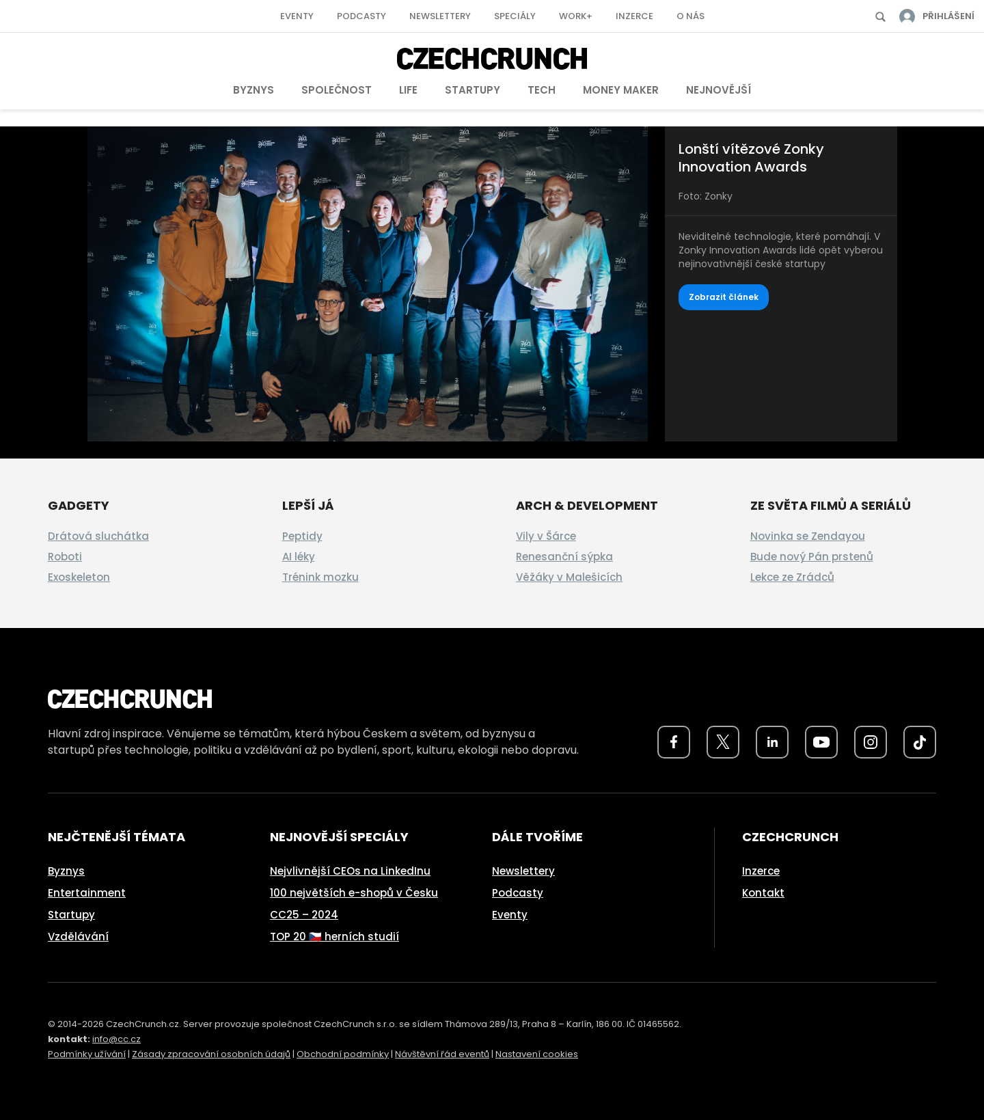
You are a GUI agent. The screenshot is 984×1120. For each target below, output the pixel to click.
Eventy (297, 16)
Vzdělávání (78, 936)
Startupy (472, 90)
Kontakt (763, 893)
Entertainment (87, 893)
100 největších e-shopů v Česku (354, 893)
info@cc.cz (116, 1039)
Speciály (515, 16)
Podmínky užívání (87, 1054)
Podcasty (361, 16)
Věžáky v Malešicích (569, 577)
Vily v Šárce (546, 536)
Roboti (65, 556)
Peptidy (302, 536)
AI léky (298, 556)
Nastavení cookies (536, 1054)
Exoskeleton (79, 577)
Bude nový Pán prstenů (811, 556)
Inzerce (634, 16)
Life (408, 90)
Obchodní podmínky (343, 1054)
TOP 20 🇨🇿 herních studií (334, 936)
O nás (690, 16)
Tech (542, 90)
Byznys (253, 90)
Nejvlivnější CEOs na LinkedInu (350, 871)
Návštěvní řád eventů (442, 1054)
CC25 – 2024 (304, 914)
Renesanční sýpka (564, 556)
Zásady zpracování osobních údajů (211, 1054)
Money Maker (621, 90)
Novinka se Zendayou (807, 536)
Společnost (336, 90)
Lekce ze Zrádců (792, 577)
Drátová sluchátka (98, 536)
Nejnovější (718, 90)
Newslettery (440, 16)
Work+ (575, 16)
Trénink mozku (320, 577)
